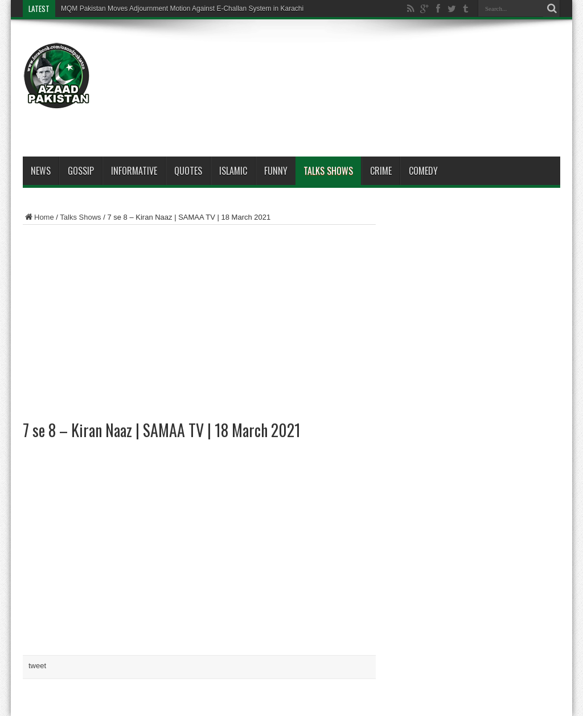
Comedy (423, 171)
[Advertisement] (353, 63)
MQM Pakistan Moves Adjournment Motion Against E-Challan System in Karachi (182, 9)
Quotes (188, 171)
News (41, 171)
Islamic (233, 171)
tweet (37, 665)
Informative (134, 171)
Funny (276, 171)
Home (38, 217)
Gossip (81, 171)
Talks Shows (328, 171)
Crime (381, 171)
